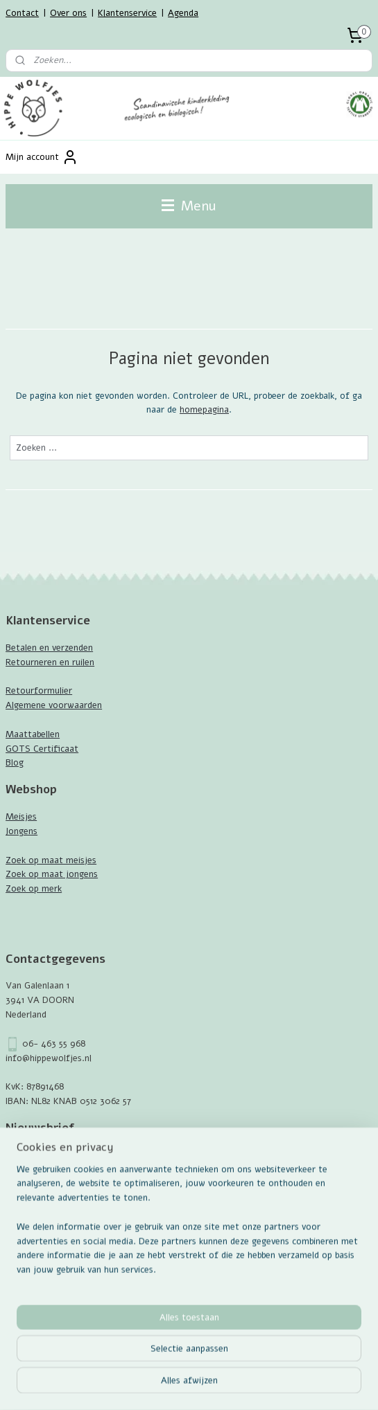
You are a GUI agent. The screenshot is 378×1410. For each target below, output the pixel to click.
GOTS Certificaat (42, 749)
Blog (15, 763)
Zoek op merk (34, 889)
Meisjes (21, 817)
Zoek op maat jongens (52, 874)
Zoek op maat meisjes (51, 860)
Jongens (21, 831)
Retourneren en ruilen (50, 662)
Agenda (183, 13)
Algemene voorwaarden (54, 705)
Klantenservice (127, 13)
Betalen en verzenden (49, 648)
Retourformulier (39, 691)
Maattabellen (33, 734)
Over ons (68, 13)
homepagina (204, 410)
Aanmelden (39, 1185)
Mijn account (42, 157)
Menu (189, 206)
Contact (22, 13)
